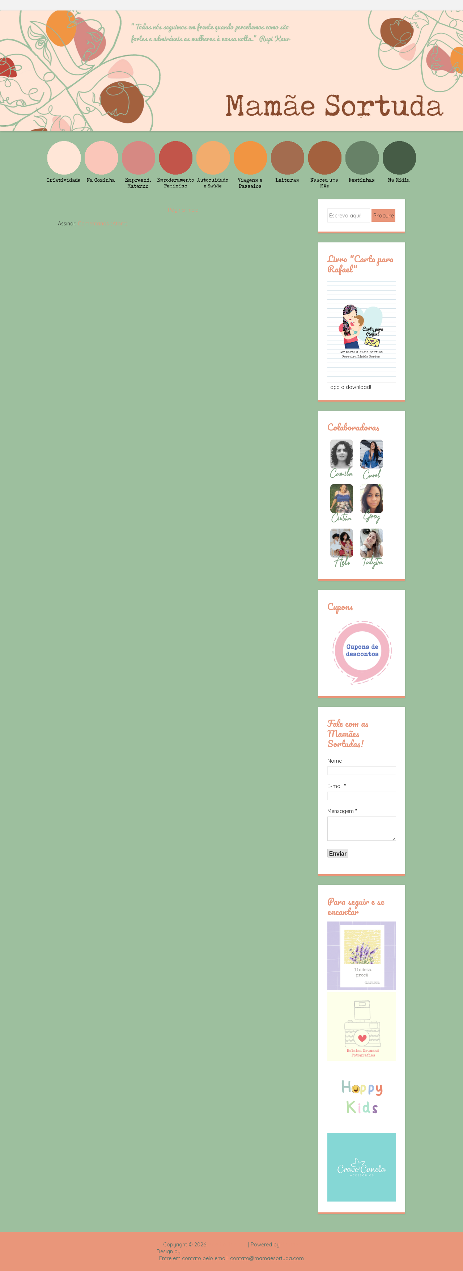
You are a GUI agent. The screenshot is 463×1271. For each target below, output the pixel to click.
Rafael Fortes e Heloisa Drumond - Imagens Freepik (244, 1251)
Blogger (290, 1244)
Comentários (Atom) (103, 223)
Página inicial (184, 210)
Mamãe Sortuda (227, 1244)
